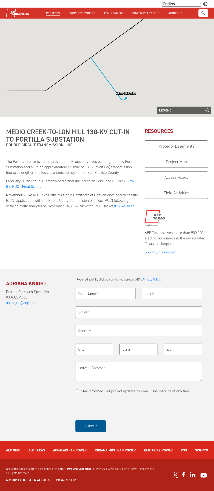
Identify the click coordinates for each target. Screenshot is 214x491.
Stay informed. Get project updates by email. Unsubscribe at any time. (136, 391)
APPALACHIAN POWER (70, 450)
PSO (184, 450)
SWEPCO (201, 450)
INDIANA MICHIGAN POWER (115, 450)
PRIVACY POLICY (66, 480)
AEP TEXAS (36, 450)
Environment (114, 13)
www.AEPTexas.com (160, 252)
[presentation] (104, 407)
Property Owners (82, 13)
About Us (175, 13)
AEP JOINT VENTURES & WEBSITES (28, 480)
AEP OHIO (13, 450)
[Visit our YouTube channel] (203, 475)
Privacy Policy (151, 279)
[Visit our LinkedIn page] (193, 474)
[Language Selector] (181, 4)
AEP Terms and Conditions (75, 469)
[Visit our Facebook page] (183, 474)
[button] (126, 97)
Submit (90, 426)
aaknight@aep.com (21, 302)
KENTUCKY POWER (158, 450)
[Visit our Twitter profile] (175, 474)
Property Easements (176, 146)
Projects (53, 13)
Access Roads (176, 177)
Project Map (176, 161)
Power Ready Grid (145, 13)
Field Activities (176, 193)
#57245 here (124, 205)
